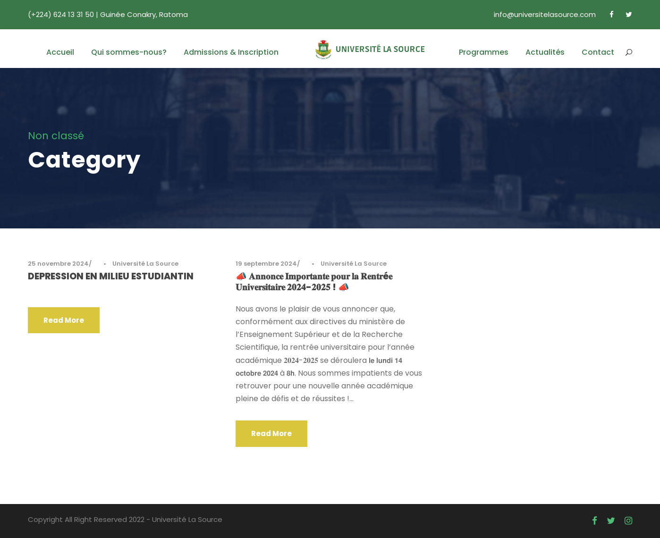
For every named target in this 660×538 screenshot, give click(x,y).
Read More (63, 320)
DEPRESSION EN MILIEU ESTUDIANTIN (111, 276)
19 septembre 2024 (266, 263)
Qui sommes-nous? (129, 52)
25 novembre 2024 (58, 263)
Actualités (545, 52)
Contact (598, 52)
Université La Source (145, 263)
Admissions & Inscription (231, 52)
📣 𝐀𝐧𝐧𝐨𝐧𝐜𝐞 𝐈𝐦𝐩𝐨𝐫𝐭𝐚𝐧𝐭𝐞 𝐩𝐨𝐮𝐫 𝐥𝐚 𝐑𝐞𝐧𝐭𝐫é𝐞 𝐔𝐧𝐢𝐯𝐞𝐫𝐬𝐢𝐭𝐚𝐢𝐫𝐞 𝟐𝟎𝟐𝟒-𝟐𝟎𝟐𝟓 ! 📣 (314, 282)
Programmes (483, 52)
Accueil (60, 52)
